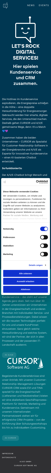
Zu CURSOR (10, 438)
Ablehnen (25, 289)
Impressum (7, 453)
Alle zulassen (25, 273)
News (31, 5)
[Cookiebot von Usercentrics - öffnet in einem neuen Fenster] (36, 182)
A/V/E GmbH (25, 462)
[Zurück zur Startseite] (5, 5)
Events (44, 5)
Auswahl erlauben (25, 281)
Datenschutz (9, 457)
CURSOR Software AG (25, 465)
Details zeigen (36, 265)
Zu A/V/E (9, 355)
